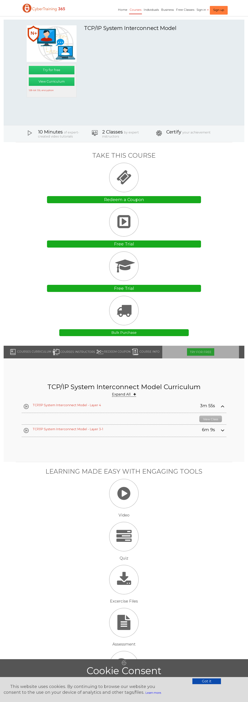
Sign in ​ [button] (203, 10)
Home (122, 10)
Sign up (218, 10)
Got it (206, 681)
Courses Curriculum (30, 352)
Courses (135, 10)
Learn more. (153, 693)
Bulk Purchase (124, 333)
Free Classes (185, 10)
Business (167, 10)
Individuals (151, 10)
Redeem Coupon (113, 352)
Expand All (124, 394)
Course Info (146, 352)
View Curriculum (52, 81)
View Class (210, 419)
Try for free (51, 70)
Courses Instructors (74, 352)
